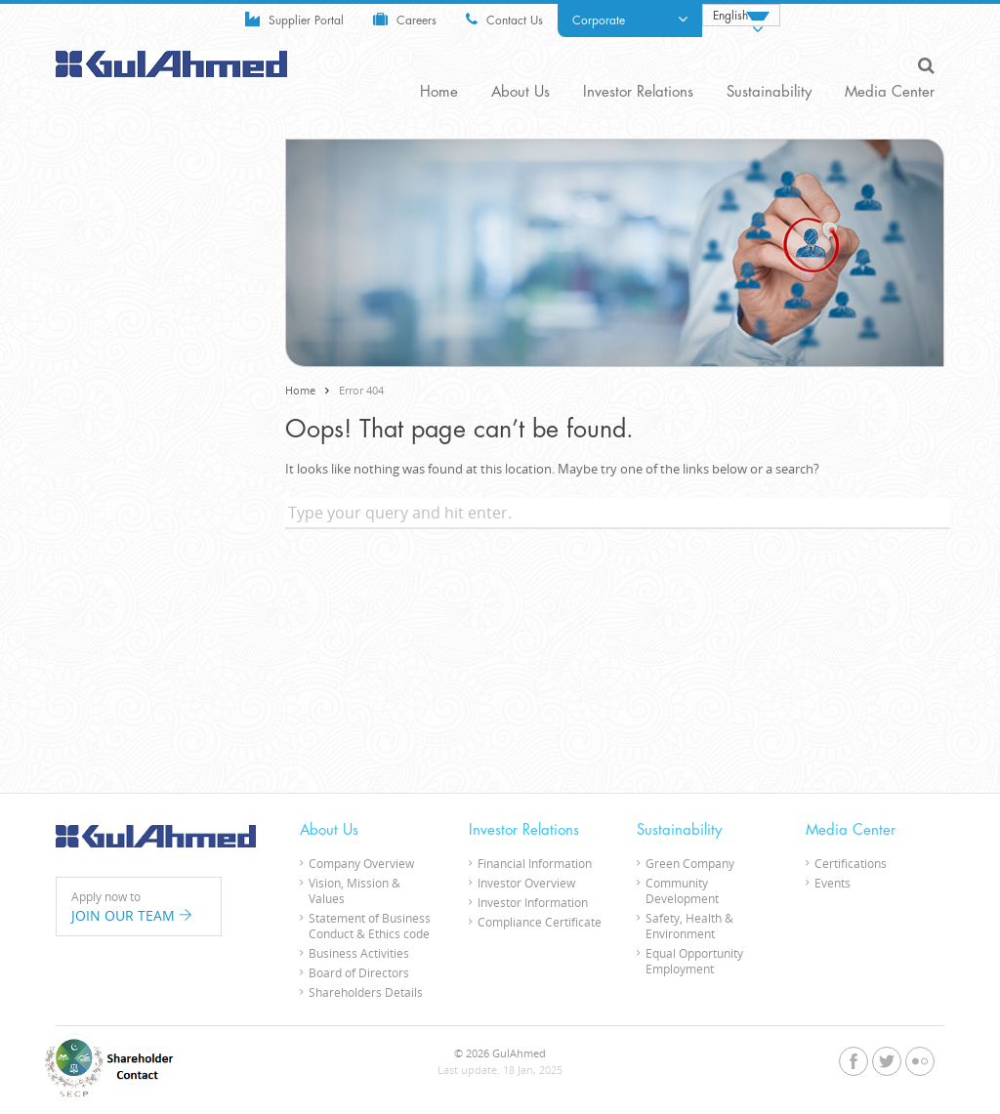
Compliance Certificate (540, 921)
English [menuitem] (730, 15)
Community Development (682, 890)
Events (832, 882)
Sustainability (769, 92)
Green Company (690, 863)
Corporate (630, 19)
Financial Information (535, 863)
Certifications (850, 863)
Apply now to (138, 907)
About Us (520, 92)
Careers (405, 19)
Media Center (890, 92)
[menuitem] (741, 15)
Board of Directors (359, 972)
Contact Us (504, 19)
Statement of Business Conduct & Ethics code (370, 925)
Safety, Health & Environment (689, 925)
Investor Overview (526, 882)
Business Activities (359, 953)
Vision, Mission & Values (354, 890)
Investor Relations (638, 92)
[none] (741, 15)
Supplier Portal (294, 19)
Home (439, 92)
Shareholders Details (366, 992)
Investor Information (533, 902)
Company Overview (361, 863)
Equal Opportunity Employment (694, 960)
